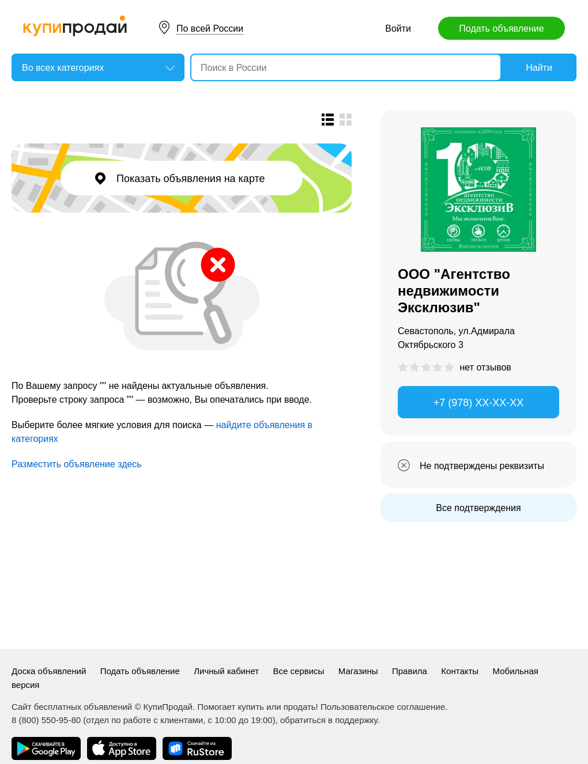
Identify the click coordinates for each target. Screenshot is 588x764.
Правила (409, 671)
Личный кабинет (226, 671)
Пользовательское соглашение (383, 707)
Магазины (358, 671)
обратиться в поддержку (328, 720)
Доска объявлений (49, 671)
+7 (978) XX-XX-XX (479, 403)
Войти (398, 28)
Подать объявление (501, 28)
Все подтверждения (478, 508)
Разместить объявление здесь (77, 464)
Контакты (459, 671)
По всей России (209, 28)
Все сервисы (299, 671)
